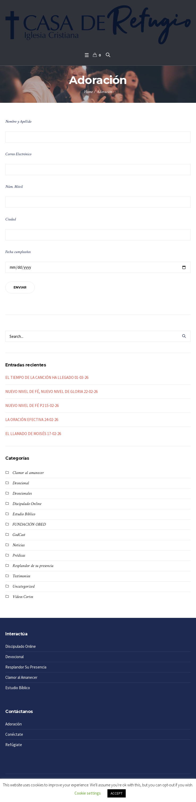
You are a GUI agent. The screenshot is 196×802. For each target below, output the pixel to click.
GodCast (18, 535)
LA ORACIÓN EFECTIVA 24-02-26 (31, 419)
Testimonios (21, 576)
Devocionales (22, 493)
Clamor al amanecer (28, 473)
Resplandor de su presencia (32, 566)
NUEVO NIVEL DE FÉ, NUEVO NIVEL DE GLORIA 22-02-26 (51, 391)
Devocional (20, 483)
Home (88, 92)
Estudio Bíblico (23, 514)
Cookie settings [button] (88, 793)
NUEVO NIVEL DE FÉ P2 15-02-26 (32, 405)
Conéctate (14, 734)
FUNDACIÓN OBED (29, 524)
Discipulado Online (26, 504)
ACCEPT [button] (117, 793)
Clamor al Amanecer (21, 677)
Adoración (13, 723)
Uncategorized (23, 586)
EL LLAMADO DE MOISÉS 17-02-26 (33, 433)
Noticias (18, 545)
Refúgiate (13, 744)
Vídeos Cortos (22, 597)
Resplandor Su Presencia (25, 667)
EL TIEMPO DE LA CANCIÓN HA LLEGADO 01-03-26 (46, 377)
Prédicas (18, 555)
